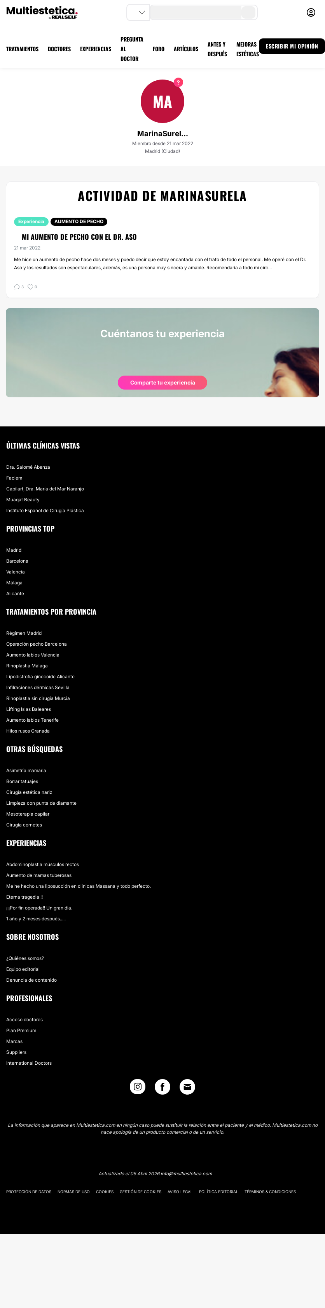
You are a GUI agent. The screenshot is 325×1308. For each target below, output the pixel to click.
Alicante (15, 593)
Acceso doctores (24, 1019)
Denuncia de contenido (31, 980)
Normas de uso (74, 1191)
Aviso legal (180, 1191)
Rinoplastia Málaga (27, 666)
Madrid (13, 550)
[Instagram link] (137, 1088)
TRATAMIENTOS (22, 49)
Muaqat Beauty (23, 499)
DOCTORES (59, 49)
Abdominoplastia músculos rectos (42, 864)
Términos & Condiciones (270, 1191)
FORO (158, 49)
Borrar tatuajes (22, 781)
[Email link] (187, 1087)
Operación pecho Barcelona (36, 644)
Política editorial (218, 1191)
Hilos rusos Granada (28, 731)
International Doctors (29, 1063)
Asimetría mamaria (26, 770)
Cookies (105, 1191)
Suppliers (16, 1052)
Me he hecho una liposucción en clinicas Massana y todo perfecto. (78, 886)
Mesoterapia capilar (27, 814)
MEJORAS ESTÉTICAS (247, 49)
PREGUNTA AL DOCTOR (132, 48)
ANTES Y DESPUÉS (217, 49)
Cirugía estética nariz (29, 792)
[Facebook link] (162, 1088)
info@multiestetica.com (186, 1173)
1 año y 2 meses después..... (36, 919)
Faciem (14, 478)
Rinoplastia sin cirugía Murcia (38, 698)
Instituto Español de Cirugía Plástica (45, 510)
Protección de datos (28, 1191)
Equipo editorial (23, 969)
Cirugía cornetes (24, 825)
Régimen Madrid (24, 633)
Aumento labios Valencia (32, 655)
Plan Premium (21, 1030)
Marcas (14, 1041)
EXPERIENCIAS (95, 49)
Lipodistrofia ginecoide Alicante (40, 676)
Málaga (14, 583)
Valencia (15, 572)
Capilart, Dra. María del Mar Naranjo (45, 489)
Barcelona (17, 561)
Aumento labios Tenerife (32, 720)
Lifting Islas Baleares (28, 709)
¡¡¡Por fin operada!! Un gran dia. (39, 908)
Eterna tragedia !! (24, 897)
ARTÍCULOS (186, 49)
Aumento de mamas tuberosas (39, 875)
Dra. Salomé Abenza (28, 467)
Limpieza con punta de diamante (41, 803)
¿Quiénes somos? (25, 958)
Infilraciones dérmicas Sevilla (38, 687)
